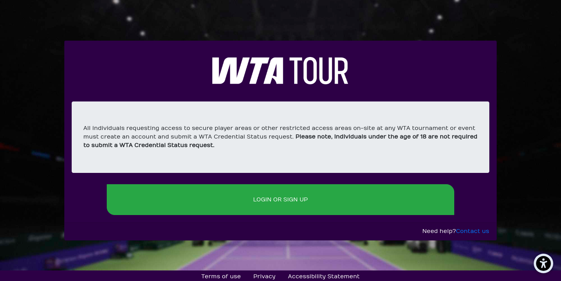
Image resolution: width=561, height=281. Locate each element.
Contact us (472, 231)
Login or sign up (280, 199)
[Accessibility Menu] (543, 263)
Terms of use (221, 276)
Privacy (264, 276)
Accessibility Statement (324, 276)
